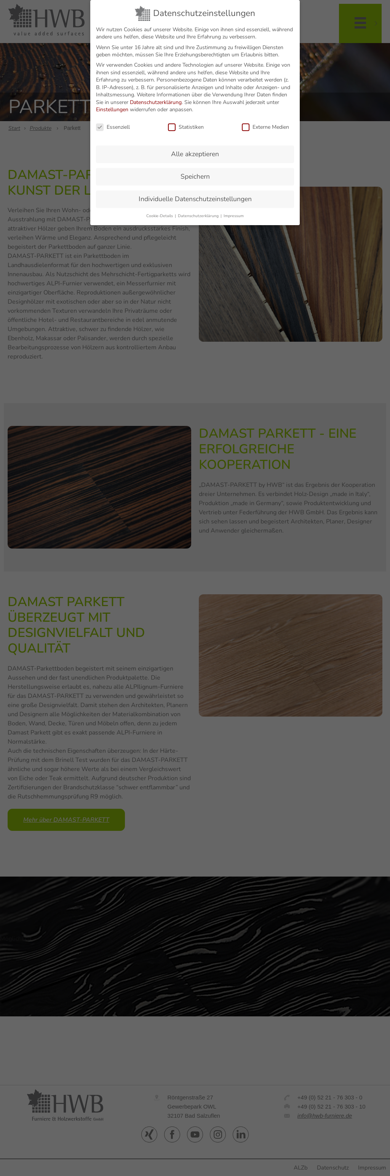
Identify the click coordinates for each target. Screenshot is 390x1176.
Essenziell (113, 127)
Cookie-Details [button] (160, 216)
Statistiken (186, 127)
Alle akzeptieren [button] (195, 153)
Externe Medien (265, 127)
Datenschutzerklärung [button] (199, 216)
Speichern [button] (195, 176)
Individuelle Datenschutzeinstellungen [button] (195, 198)
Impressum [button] (234, 216)
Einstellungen (112, 109)
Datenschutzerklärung (156, 102)
